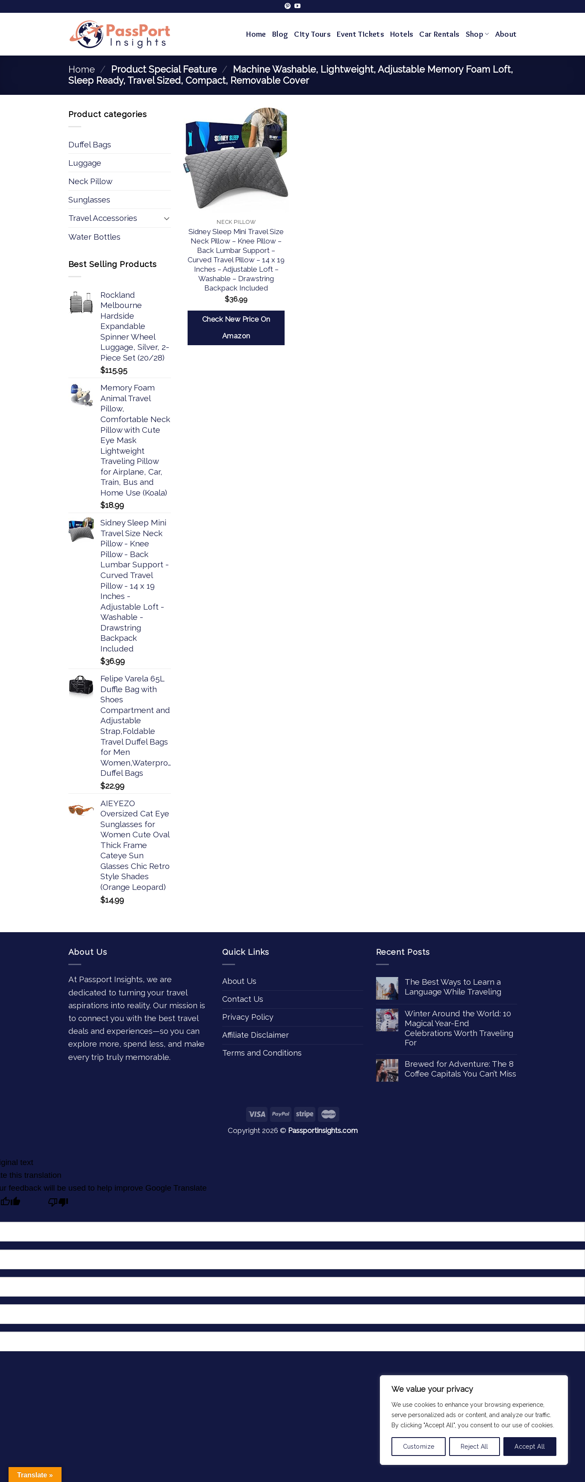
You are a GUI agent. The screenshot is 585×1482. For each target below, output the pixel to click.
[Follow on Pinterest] (288, 6)
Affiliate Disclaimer (255, 1034)
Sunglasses (89, 199)
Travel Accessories (102, 218)
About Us (239, 981)
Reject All (474, 1446)
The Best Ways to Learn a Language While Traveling (453, 986)
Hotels (401, 34)
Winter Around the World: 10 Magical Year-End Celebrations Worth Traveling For (459, 1028)
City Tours (312, 34)
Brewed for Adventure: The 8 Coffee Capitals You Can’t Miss (460, 1068)
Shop (477, 34)
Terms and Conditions (262, 1052)
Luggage (84, 162)
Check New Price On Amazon (236, 327)
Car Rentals (439, 34)
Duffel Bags (89, 144)
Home (256, 34)
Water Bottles (94, 236)
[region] (474, 1420)
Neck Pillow (90, 181)
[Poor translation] (58, 1204)
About (506, 34)
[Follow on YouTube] (297, 6)
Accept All (529, 1446)
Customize (419, 1446)
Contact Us (242, 999)
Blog (280, 34)
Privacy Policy (247, 1016)
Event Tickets (360, 34)
